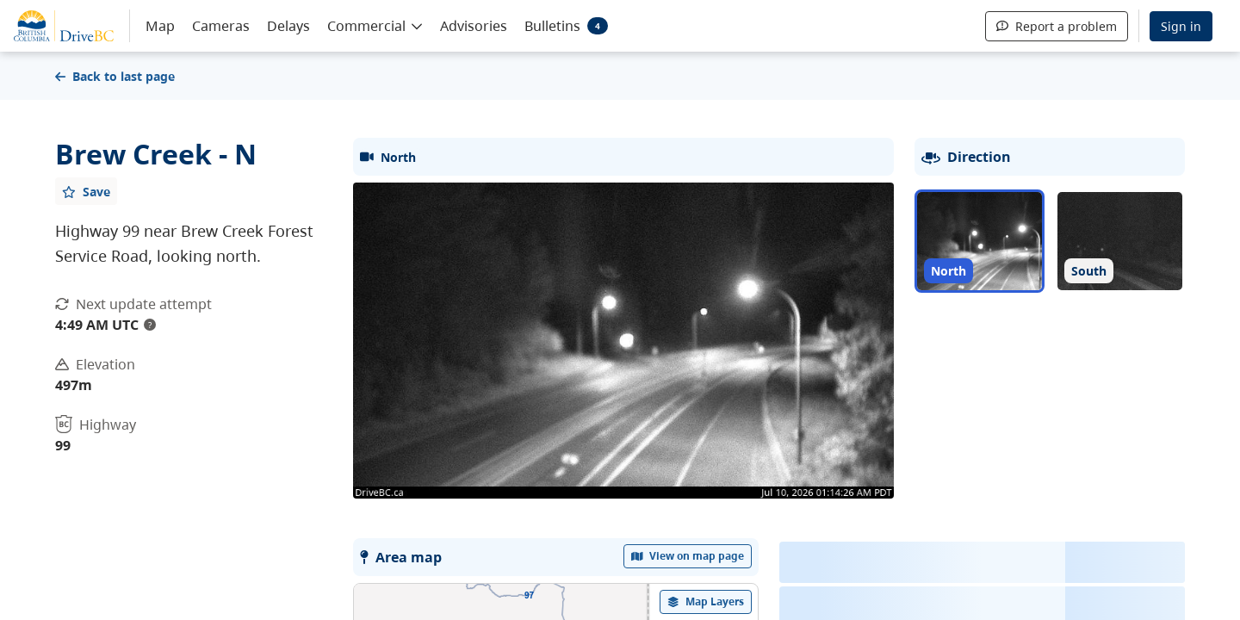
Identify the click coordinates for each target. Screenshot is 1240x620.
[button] (375, 25)
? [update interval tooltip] (150, 325)
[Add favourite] (86, 191)
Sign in (1181, 26)
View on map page (688, 556)
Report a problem (1056, 26)
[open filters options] (706, 602)
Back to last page (115, 76)
